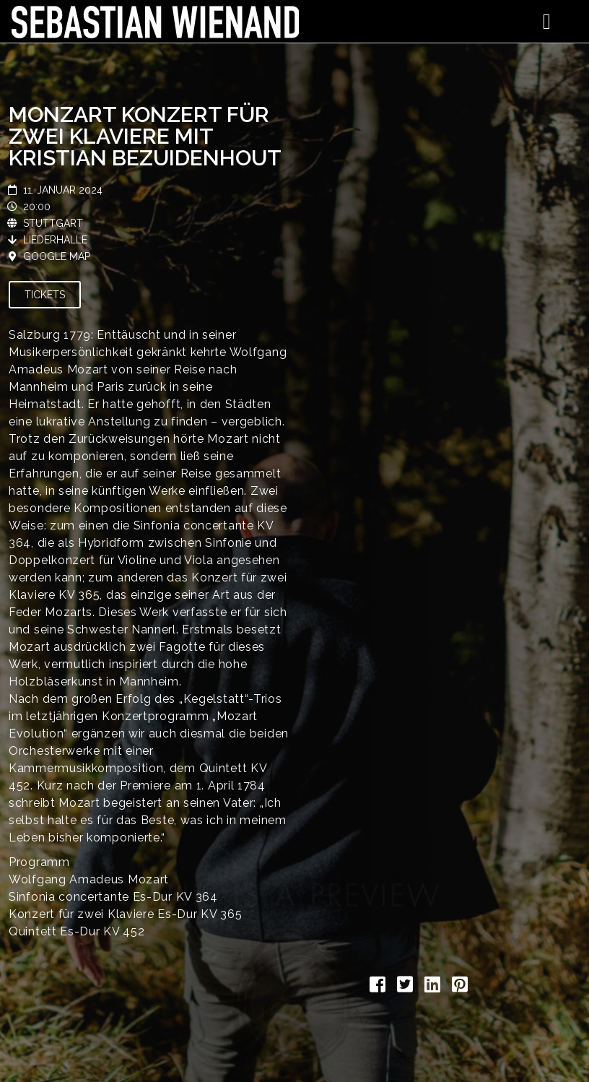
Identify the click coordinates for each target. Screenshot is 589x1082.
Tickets (45, 294)
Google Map (56, 256)
